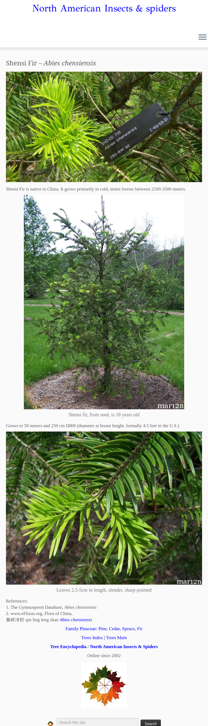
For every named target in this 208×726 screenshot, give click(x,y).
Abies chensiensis (76, 619)
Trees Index (92, 637)
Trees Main (116, 637)
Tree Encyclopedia (68, 646)
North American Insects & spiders (104, 8)
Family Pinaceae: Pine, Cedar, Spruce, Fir (104, 628)
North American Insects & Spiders (124, 646)
